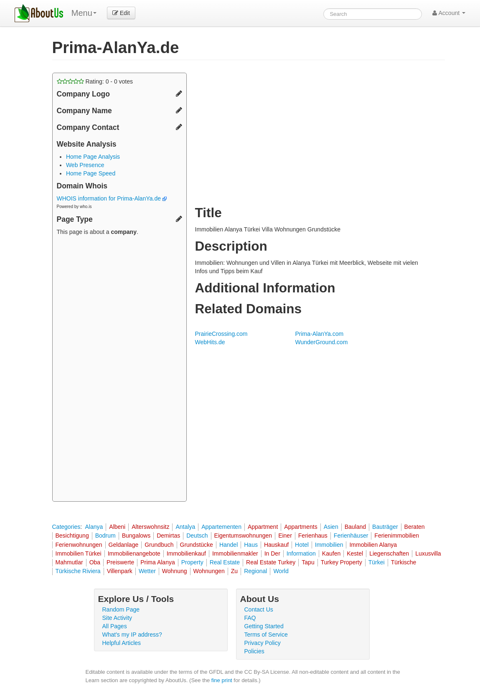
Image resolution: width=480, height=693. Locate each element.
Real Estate (225, 562)
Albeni (117, 526)
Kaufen (331, 553)
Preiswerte (120, 562)
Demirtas (168, 535)
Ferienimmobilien (396, 535)
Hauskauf (276, 544)
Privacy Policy (262, 643)
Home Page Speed (90, 173)
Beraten (414, 526)
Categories (66, 526)
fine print (221, 680)
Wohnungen (209, 571)
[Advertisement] (119, 369)
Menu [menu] (84, 13)
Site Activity (117, 617)
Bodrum (105, 535)
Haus (251, 544)
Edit (121, 13)
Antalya (185, 526)
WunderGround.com (321, 342)
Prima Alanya (157, 562)
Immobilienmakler (235, 553)
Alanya (94, 526)
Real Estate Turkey (270, 562)
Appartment (263, 526)
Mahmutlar (69, 562)
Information (301, 553)
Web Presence (85, 165)
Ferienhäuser (351, 535)
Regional (255, 571)
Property (192, 562)
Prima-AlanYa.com (319, 333)
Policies (254, 651)
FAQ (250, 617)
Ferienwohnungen (79, 544)
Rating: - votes (95, 81)
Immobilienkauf (186, 553)
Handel (228, 544)
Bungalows (136, 535)
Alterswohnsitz (150, 526)
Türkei (376, 562)
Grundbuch (159, 544)
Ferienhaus (313, 535)
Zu (234, 571)
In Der (272, 553)
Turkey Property (341, 562)
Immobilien (329, 544)
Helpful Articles (121, 643)
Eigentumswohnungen (243, 535)
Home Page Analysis (93, 156)
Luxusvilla (428, 553)
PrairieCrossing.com (221, 333)
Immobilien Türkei (79, 553)
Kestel (355, 553)
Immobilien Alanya (373, 544)
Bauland (355, 526)
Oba (94, 562)
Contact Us (258, 609)
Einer (285, 535)
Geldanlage (124, 544)
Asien (331, 526)
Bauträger (385, 526)
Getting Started (264, 626)
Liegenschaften (389, 553)
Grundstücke (196, 544)
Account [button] (448, 13)
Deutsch (197, 535)
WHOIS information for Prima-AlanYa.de (112, 198)
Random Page (121, 609)
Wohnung (174, 571)
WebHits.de (210, 342)
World (280, 571)
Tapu (308, 562)
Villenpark (119, 571)
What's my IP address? (132, 634)
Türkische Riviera (78, 571)
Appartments (300, 526)
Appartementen (221, 526)
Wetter (147, 571)
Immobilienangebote (134, 553)
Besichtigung (72, 535)
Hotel (302, 544)
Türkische (404, 562)
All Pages (114, 626)
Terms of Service (266, 634)
